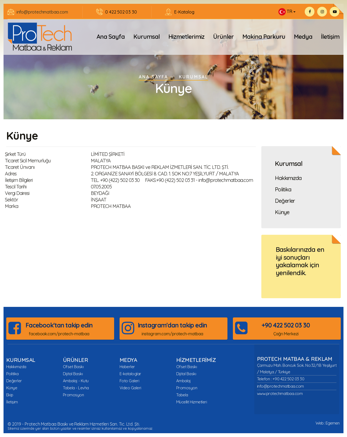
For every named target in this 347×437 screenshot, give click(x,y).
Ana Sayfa (111, 36)
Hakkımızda (288, 178)
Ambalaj (183, 380)
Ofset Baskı (73, 366)
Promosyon (73, 394)
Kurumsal (146, 36)
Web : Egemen (327, 423)
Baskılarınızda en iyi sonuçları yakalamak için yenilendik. (300, 261)
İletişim (330, 36)
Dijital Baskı (73, 373)
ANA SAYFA (153, 76)
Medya (303, 36)
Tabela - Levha (76, 387)
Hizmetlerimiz (186, 36)
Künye (282, 212)
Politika (283, 189)
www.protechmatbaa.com (280, 393)
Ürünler (223, 36)
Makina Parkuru (263, 36)
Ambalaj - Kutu (76, 380)
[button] (286, 11)
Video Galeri (130, 387)
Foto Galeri (129, 380)
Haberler (127, 366)
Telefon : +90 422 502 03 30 (280, 378)
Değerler (285, 200)
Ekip (9, 394)
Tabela (182, 394)
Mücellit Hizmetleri (191, 401)
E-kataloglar (130, 373)
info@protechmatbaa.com (42, 12)
